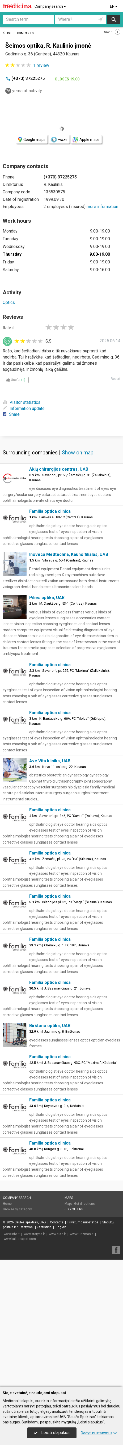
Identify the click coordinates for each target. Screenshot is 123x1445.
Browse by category (17, 1336)
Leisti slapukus (52, 1432)
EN (114, 6)
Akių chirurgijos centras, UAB (58, 596)
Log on (61, 1354)
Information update (24, 408)
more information (102, 206)
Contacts (56, 1350)
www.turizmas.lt (82, 1361)
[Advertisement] (61, 499)
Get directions (84, 1331)
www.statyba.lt (34, 1361)
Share (11, 414)
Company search (51, 6)
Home (7, 1331)
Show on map (78, 580)
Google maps (31, 140)
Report (115, 379)
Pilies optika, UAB (47, 724)
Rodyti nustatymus (99, 1433)
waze (58, 139)
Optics (9, 302)
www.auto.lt (57, 1361)
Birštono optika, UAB (49, 1152)
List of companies (18, 33)
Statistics (44, 1354)
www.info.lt (12, 1361)
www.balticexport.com (20, 1366)
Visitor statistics (21, 402)
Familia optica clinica (50, 638)
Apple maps (86, 140)
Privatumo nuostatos (82, 1350)
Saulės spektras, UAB (30, 1350)
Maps (69, 1325)
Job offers (74, 1336)
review (41, 65)
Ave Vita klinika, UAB (49, 888)
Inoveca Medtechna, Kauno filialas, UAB (68, 681)
